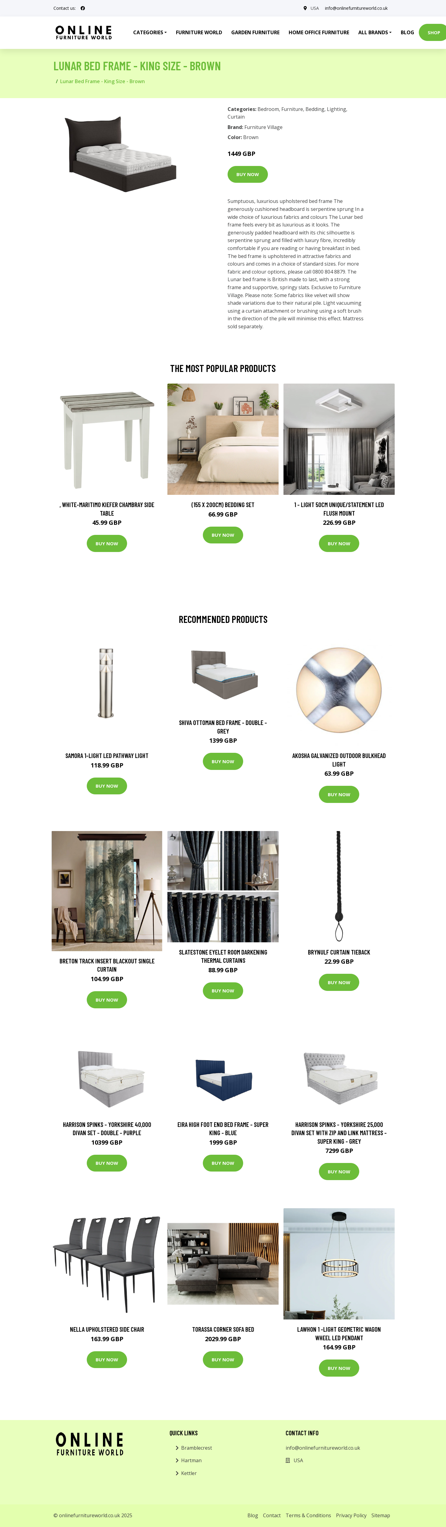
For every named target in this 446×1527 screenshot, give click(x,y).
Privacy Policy (351, 1515)
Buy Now (247, 174)
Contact (272, 1515)
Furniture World (199, 32)
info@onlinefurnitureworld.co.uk (356, 8)
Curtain (236, 116)
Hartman (191, 1460)
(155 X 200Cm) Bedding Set (223, 504)
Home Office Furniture (319, 32)
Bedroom (268, 109)
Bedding (314, 109)
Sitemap (380, 1515)
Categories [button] (148, 32)
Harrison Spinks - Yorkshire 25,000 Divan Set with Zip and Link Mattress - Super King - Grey (339, 1132)
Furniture (292, 109)
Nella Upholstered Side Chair (107, 1329)
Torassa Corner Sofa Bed (223, 1329)
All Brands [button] (373, 32)
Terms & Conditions (308, 1515)
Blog (407, 32)
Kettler (189, 1473)
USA (315, 8)
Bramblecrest (196, 1447)
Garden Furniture (255, 32)
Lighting (336, 109)
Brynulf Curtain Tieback (339, 952)
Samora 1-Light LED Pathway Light (106, 755)
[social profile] (82, 8)
